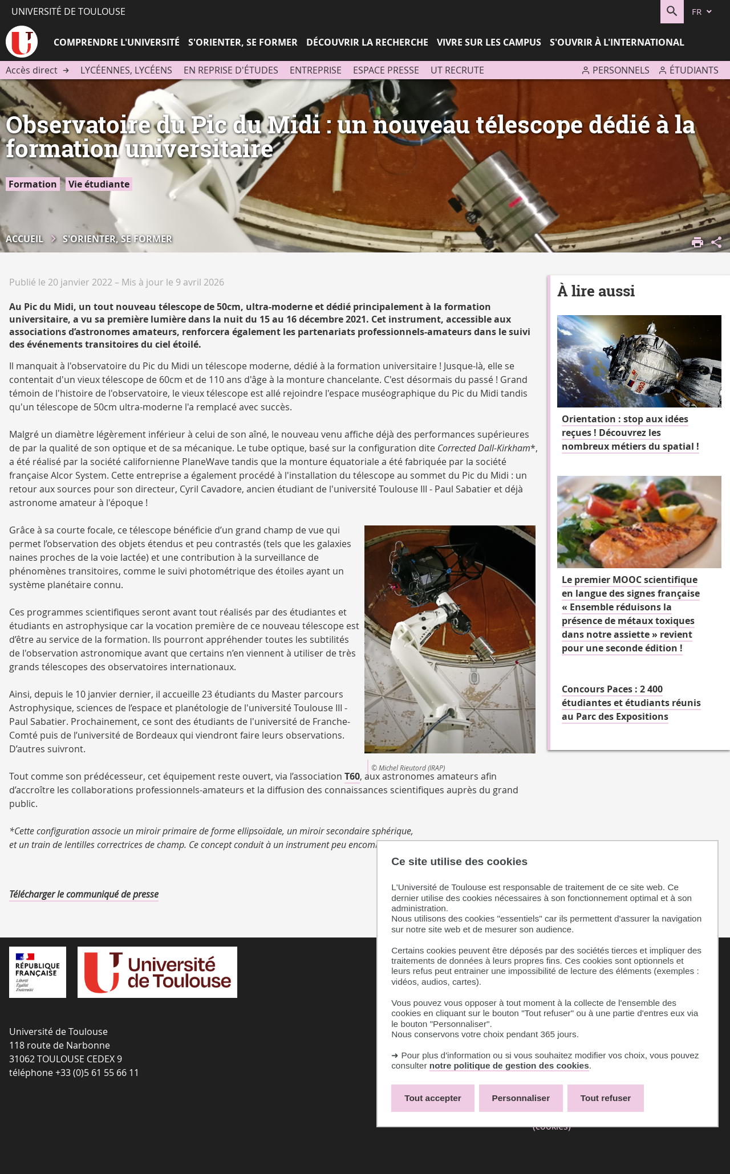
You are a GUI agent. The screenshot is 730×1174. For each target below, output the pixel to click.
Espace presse (386, 70)
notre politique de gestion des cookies (509, 1065)
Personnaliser (521, 1098)
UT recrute (457, 70)
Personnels (621, 70)
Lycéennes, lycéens (126, 70)
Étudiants (694, 70)
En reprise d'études (231, 70)
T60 (352, 776)
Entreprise (316, 70)
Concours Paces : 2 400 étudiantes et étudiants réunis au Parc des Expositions (631, 703)
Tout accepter (432, 1098)
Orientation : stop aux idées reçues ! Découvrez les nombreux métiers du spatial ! (630, 433)
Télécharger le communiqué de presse (84, 894)
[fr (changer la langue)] (703, 11)
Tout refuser (606, 1098)
